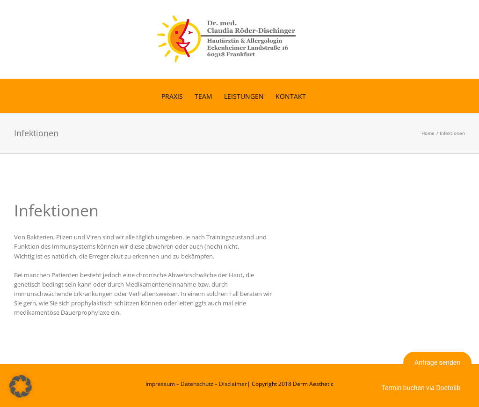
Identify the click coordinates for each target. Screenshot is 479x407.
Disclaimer (233, 384)
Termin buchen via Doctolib (420, 388)
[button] (20, 386)
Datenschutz (197, 384)
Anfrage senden (437, 362)
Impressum (160, 384)
